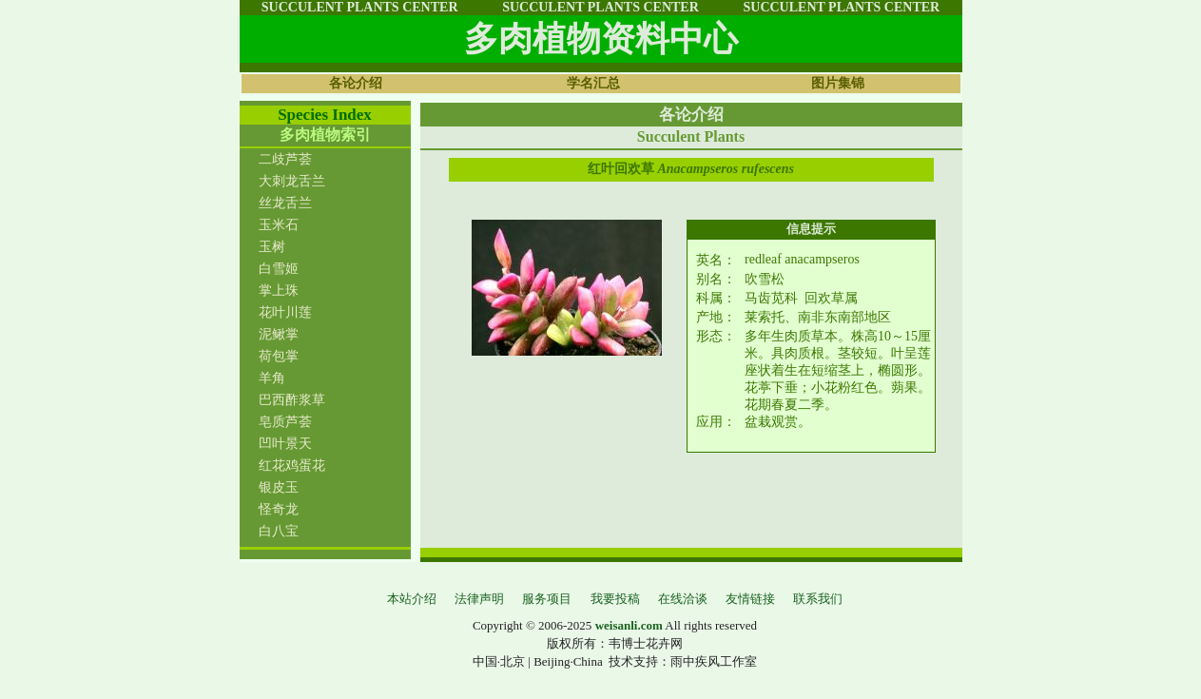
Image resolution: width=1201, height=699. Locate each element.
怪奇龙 (279, 509)
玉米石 (279, 225)
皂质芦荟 (285, 422)
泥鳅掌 (279, 334)
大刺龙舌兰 (292, 181)
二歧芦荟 (285, 159)
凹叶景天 (285, 444)
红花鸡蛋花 (292, 465)
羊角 (272, 378)
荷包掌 (279, 356)
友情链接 (750, 599)
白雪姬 (279, 269)
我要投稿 (615, 599)
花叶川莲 (285, 312)
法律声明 (479, 599)
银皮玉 (279, 487)
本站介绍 (411, 599)
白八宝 (279, 531)
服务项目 (546, 599)
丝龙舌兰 (285, 203)
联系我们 (818, 599)
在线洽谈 (682, 599)
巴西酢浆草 (292, 400)
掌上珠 (279, 290)
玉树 (272, 247)
